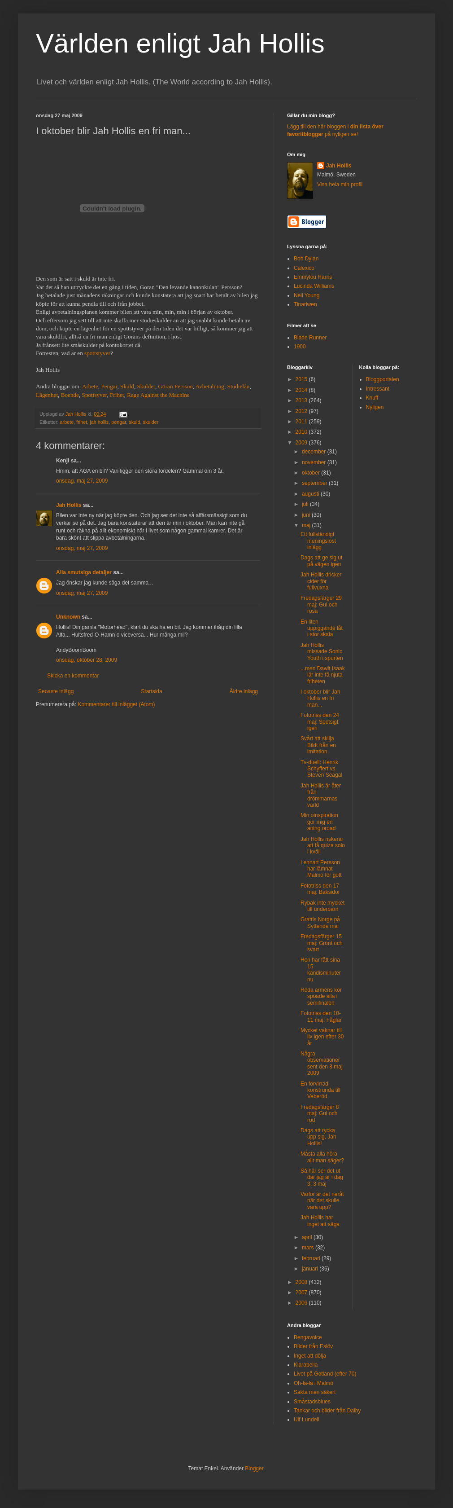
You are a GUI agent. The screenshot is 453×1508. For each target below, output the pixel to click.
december (314, 451)
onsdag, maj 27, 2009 (82, 481)
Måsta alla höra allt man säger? (322, 1157)
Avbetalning (210, 386)
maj (307, 525)
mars (308, 1247)
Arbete (90, 386)
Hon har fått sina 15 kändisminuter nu (321, 969)
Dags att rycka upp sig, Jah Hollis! (318, 1137)
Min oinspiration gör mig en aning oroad (319, 821)
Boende (70, 394)
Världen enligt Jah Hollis (180, 43)
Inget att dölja (310, 1356)
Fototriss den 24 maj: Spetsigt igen (320, 721)
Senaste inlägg (56, 691)
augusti (311, 494)
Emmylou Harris (313, 277)
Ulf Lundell (306, 1419)
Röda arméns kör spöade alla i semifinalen (321, 996)
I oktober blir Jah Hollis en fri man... (320, 698)
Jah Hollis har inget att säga (320, 1220)
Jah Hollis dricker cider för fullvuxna (321, 581)
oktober (311, 473)
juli (306, 504)
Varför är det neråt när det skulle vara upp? (322, 1200)
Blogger (254, 1468)
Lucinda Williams (314, 286)
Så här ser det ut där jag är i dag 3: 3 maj (322, 1177)
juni (307, 515)
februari (312, 1258)
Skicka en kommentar (73, 676)
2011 (302, 421)
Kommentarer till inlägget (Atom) (116, 704)
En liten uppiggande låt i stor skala (322, 628)
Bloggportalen (382, 379)
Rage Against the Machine (158, 394)
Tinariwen (305, 304)
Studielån (238, 386)
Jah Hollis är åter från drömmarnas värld (321, 795)
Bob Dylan (306, 258)
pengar (118, 422)
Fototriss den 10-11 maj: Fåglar (321, 1016)
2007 (302, 1292)
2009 (302, 443)
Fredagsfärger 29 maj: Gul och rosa (321, 604)
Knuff (372, 398)
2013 (302, 400)
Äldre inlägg (244, 691)
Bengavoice (308, 1337)
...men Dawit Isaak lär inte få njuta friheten (323, 675)
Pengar (109, 386)
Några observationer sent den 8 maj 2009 (322, 1063)
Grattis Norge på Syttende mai (320, 922)
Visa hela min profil (339, 184)
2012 (302, 411)
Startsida (151, 691)
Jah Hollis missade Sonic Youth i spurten (322, 651)
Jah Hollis (69, 505)
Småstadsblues (312, 1401)
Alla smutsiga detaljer (84, 572)
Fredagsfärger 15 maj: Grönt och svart (322, 943)
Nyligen (375, 407)
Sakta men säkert (314, 1392)
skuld (134, 422)
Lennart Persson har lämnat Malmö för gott (321, 869)
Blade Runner (310, 337)
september (315, 483)
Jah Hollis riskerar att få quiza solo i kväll (323, 845)
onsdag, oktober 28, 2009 (86, 660)
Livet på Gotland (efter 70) (325, 1374)
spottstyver (97, 353)
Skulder (146, 386)
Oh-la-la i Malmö (313, 1383)
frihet (81, 422)
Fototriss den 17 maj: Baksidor (320, 889)
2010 (302, 432)
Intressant (378, 389)
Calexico (304, 268)
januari (310, 1269)
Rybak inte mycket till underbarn (322, 906)
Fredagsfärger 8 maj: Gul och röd (320, 1113)
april (308, 1237)
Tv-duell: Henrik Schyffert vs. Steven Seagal (321, 768)
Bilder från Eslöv (313, 1346)
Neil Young (306, 295)
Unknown (68, 617)
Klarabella (306, 1365)
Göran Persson (175, 386)
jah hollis (99, 422)
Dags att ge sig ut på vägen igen (321, 560)
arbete (67, 422)
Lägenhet (47, 394)
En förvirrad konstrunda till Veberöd (320, 1090)
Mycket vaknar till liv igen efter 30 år (322, 1036)
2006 (302, 1303)
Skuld (127, 386)
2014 (302, 390)
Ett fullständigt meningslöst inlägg (318, 540)
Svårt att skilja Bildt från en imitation (318, 745)
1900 (300, 346)
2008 (302, 1282)
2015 (302, 379)
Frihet (117, 394)
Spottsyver (94, 394)
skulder (151, 422)
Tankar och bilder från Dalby (327, 1410)
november (314, 462)
